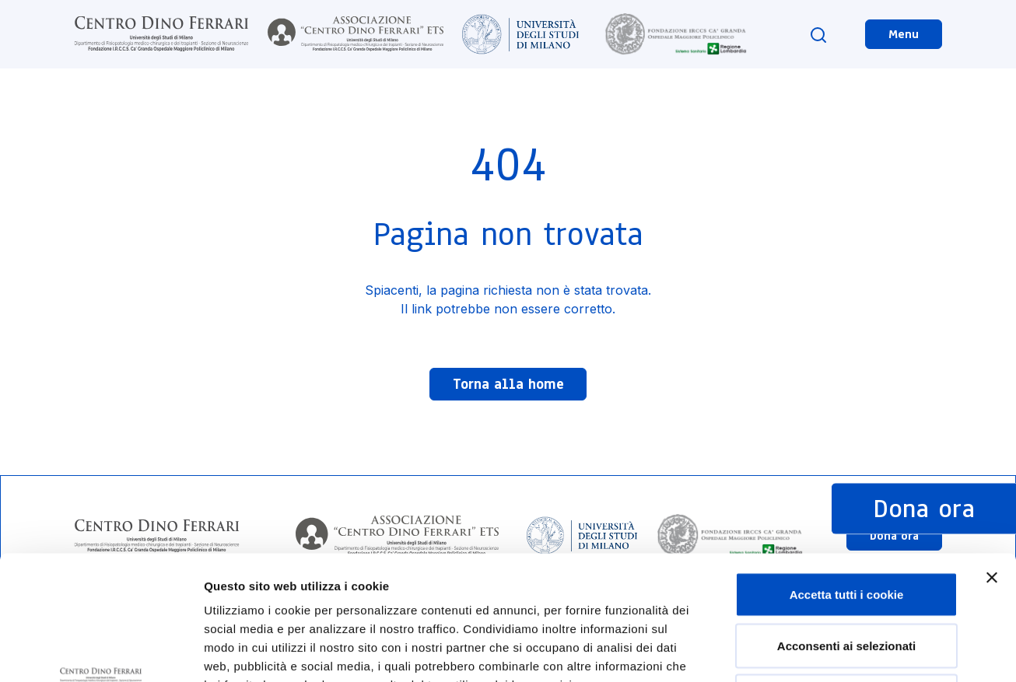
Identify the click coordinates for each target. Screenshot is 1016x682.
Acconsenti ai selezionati (846, 529)
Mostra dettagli (818, 651)
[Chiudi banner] (991, 461)
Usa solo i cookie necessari (846, 579)
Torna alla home (508, 384)
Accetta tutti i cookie (847, 477)
